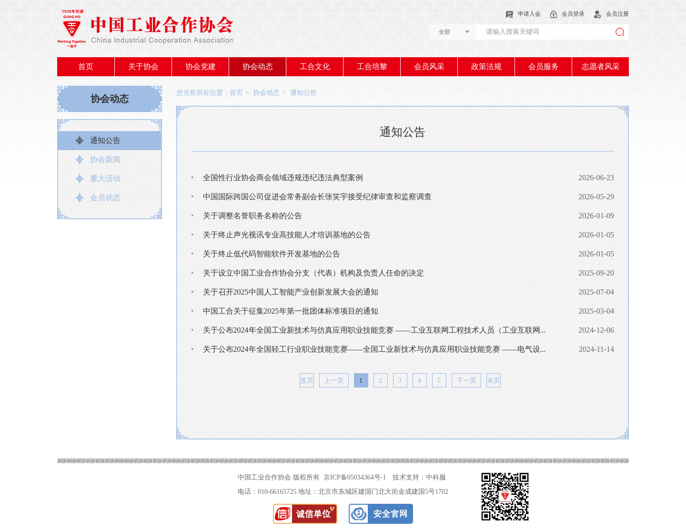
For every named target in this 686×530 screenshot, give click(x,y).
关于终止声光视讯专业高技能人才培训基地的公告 (281, 235)
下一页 (466, 380)
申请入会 (523, 13)
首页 (85, 66)
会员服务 (543, 66)
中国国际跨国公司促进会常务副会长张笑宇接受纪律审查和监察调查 (311, 197)
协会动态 (257, 66)
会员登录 (567, 13)
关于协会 (143, 66)
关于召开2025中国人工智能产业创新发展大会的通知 (284, 292)
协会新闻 (105, 159)
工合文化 (315, 66)
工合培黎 (372, 66)
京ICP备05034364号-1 (354, 477)
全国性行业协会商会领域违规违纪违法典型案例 (277, 177)
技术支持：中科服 (419, 477)
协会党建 (200, 66)
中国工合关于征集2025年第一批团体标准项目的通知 (284, 311)
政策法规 (486, 66)
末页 (493, 380)
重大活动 (105, 178)
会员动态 (105, 198)
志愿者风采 (601, 66)
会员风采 (429, 66)
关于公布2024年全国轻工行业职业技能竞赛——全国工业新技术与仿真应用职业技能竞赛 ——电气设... (368, 349)
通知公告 (105, 140)
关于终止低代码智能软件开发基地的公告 (265, 254)
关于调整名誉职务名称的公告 (246, 216)
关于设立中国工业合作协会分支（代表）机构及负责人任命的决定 (307, 273)
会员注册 (611, 13)
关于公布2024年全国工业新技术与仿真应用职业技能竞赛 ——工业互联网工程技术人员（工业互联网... (368, 330)
